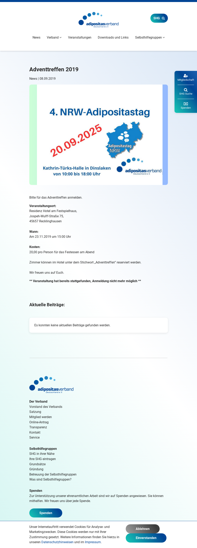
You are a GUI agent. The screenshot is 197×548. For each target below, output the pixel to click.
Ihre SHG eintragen (42, 459)
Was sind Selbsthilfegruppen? (50, 479)
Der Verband (38, 401)
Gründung (36, 469)
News (36, 37)
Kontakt (34, 432)
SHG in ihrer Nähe (41, 454)
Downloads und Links (113, 37)
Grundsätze (37, 464)
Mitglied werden (40, 417)
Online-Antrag (39, 422)
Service (34, 437)
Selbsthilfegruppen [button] (150, 37)
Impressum (93, 542)
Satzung (35, 412)
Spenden (45, 513)
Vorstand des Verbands (45, 407)
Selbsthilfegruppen (43, 449)
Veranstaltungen (79, 37)
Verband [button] (54, 37)
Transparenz (38, 427)
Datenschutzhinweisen (57, 542)
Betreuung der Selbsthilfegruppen (53, 474)
